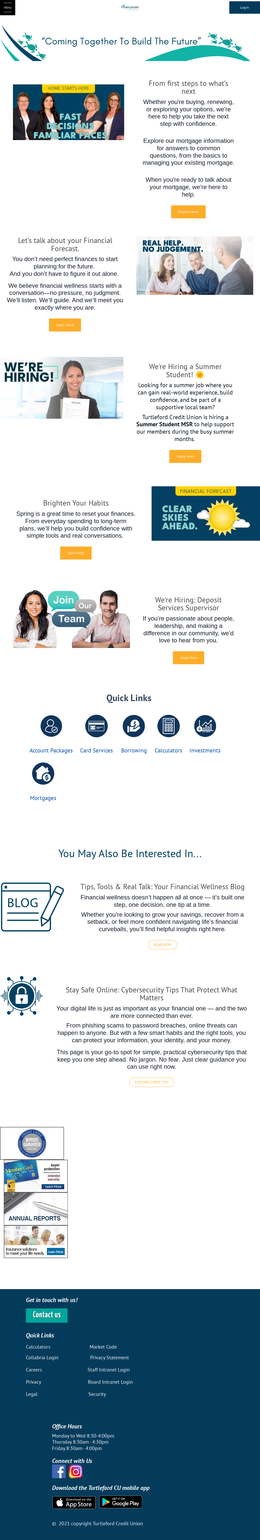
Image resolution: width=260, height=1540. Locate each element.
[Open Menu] (7, 7)
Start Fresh (76, 553)
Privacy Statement (109, 1357)
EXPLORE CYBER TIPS (151, 1082)
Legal (32, 1394)
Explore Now (188, 211)
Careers (34, 1369)
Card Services (96, 750)
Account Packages (51, 750)
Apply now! (185, 456)
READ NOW (162, 944)
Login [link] (244, 7)
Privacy (33, 1382)
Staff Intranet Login (109, 1369)
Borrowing (134, 750)
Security (97, 1394)
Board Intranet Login (110, 1382)
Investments (205, 750)
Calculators (168, 750)
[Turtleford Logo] (130, 7)
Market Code (103, 1346)
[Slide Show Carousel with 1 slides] (130, 1192)
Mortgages (43, 798)
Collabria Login (43, 1357)
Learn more (65, 325)
